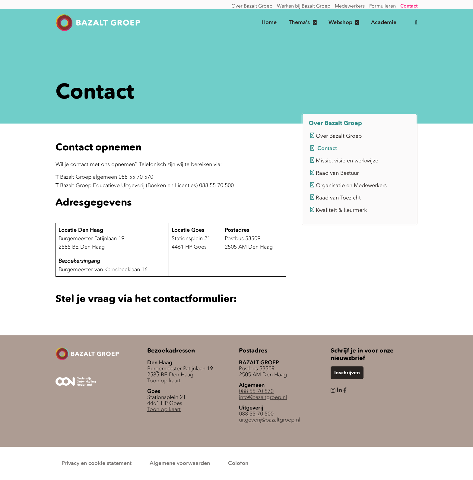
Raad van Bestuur (334, 173)
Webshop (340, 22)
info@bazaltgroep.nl (263, 397)
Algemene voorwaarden (180, 463)
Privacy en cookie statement (97, 463)
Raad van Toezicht (335, 197)
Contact (408, 6)
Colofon (238, 463)
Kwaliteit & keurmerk (338, 210)
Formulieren (382, 6)
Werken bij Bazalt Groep (303, 6)
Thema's (299, 22)
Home (269, 22)
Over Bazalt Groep (251, 6)
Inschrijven (347, 373)
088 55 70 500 (256, 413)
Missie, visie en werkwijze (344, 160)
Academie (383, 22)
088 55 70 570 (256, 391)
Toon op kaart (164, 380)
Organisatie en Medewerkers (348, 185)
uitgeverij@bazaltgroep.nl (269, 419)
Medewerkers (350, 6)
